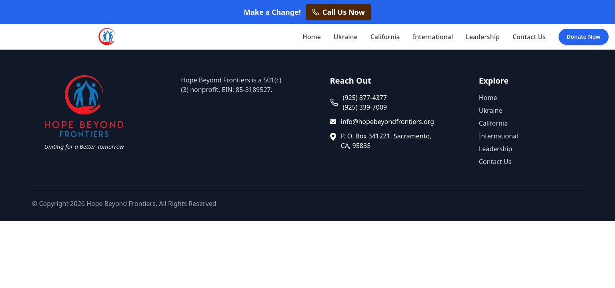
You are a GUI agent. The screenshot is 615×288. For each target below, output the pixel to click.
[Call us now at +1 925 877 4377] (338, 12)
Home (311, 36)
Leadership (483, 36)
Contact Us (529, 36)
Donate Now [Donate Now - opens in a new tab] (584, 36)
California (385, 36)
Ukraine (346, 36)
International (433, 36)
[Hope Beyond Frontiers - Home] (106, 36)
